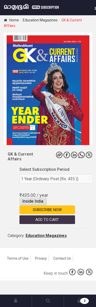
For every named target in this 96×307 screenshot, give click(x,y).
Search (48, 301)
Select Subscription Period (44, 169)
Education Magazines (40, 20)
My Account (16, 301)
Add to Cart (47, 219)
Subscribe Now (47, 209)
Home (14, 20)
